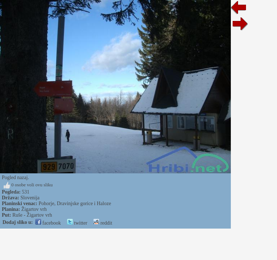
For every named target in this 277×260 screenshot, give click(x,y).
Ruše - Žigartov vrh (32, 215)
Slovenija (30, 197)
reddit (102, 223)
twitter (77, 223)
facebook (48, 223)
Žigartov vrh (34, 209)
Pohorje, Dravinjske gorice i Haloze (75, 203)
